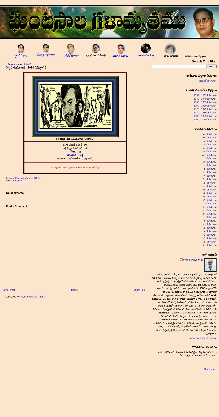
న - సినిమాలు (210, 203)
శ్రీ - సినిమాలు (210, 234)
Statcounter (210, 369)
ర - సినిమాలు (210, 220)
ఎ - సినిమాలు (210, 158)
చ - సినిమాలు (210, 182)
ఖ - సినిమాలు (210, 172)
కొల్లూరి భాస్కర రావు (23, 178)
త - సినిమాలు (210, 196)
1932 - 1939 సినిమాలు (205, 95)
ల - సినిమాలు (210, 224)
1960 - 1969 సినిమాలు (205, 105)
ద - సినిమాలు (210, 200)
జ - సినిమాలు (210, 186)
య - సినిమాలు (209, 217)
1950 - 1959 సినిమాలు (205, 102)
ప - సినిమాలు (210, 207)
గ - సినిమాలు (210, 175)
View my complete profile (203, 338)
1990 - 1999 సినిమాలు (205, 116)
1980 (15, 181)
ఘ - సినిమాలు (210, 179)
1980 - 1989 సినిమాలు (205, 112)
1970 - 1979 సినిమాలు (205, 109)
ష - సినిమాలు (210, 238)
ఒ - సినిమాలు (210, 165)
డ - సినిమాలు (210, 193)
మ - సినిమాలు (210, 213)
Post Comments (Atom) (32, 296)
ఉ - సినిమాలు (210, 148)
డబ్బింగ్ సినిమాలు (208, 80)
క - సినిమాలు (210, 168)
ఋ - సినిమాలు (209, 155)
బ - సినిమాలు (210, 210)
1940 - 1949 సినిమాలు (205, 98)
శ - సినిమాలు (210, 231)
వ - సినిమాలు (210, 227)
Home (74, 289)
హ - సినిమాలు (210, 245)
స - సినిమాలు (210, 241)
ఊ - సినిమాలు (210, 151)
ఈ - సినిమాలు (210, 144)
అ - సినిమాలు (210, 134)
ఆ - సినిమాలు (210, 137)
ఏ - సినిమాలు (210, 161)
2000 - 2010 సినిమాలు (205, 119)
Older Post (139, 289)
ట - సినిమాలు (210, 189)
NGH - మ (22, 181)
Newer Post (8, 289)
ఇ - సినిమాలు (210, 141)
